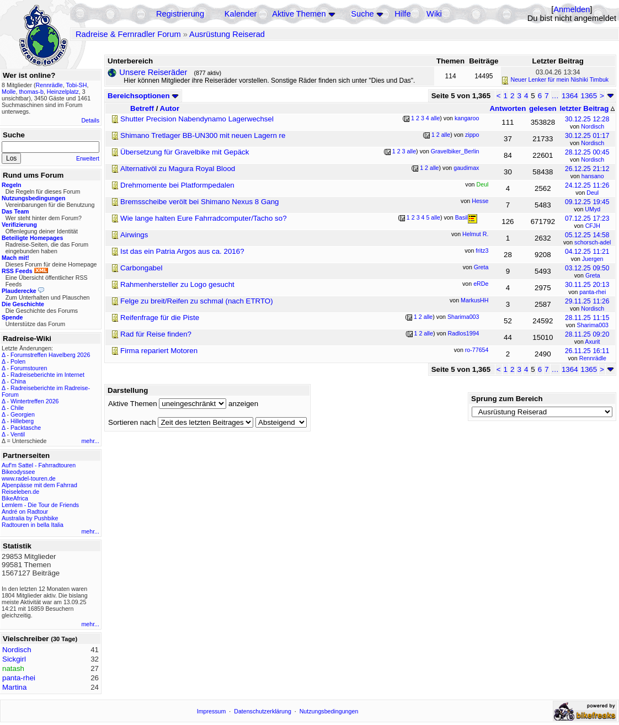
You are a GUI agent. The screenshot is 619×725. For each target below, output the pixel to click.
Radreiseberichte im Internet (47, 374)
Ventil (17, 434)
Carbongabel (141, 268)
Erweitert (87, 158)
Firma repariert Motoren (159, 350)
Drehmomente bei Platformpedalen (177, 185)
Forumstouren (28, 368)
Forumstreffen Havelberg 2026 (50, 354)
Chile (17, 407)
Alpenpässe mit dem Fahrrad (39, 485)
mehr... (90, 441)
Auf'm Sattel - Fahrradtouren (39, 465)
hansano (592, 176)
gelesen (543, 108)
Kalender (241, 13)
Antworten (507, 108)
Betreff (142, 108)
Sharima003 (593, 325)
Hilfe (402, 13)
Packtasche (25, 427)
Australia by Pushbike (30, 518)
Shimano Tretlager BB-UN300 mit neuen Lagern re (202, 135)
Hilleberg (22, 421)
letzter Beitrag (587, 108)
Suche (362, 13)
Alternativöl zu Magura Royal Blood (177, 168)
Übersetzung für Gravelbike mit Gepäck (184, 152)
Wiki (434, 13)
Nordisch (592, 126)
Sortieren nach (132, 422)
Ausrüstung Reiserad (227, 34)
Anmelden (571, 9)
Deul (592, 192)
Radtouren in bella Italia (32, 524)
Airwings (134, 235)
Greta (592, 275)
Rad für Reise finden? (155, 334)
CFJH (592, 225)
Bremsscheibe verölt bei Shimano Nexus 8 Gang (199, 202)
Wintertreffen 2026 (34, 401)
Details (90, 120)
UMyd (592, 209)
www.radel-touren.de (29, 478)
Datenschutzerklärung (262, 711)
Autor (170, 108)
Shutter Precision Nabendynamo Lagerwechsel (197, 119)
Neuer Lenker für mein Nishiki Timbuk (560, 79)
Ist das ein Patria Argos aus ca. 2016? (182, 251)
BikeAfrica (15, 498)
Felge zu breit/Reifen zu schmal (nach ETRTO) (196, 301)
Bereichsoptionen (143, 96)
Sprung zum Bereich (507, 399)
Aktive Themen (298, 13)
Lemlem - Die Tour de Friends (40, 505)
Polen (17, 361)
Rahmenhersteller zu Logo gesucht (177, 284)
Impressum (211, 711)
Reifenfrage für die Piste (159, 317)
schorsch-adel (592, 242)
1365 (589, 96)
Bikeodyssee (18, 471)
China (18, 381)
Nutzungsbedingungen (329, 711)
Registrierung (180, 13)
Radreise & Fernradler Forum (128, 34)
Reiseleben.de (20, 491)
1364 (570, 96)
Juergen (593, 258)
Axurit (592, 341)
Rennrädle (592, 358)
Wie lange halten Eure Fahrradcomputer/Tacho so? (203, 218)
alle (435, 118)
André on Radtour (25, 511)
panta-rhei (592, 292)
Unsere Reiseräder (153, 72)
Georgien (22, 414)
